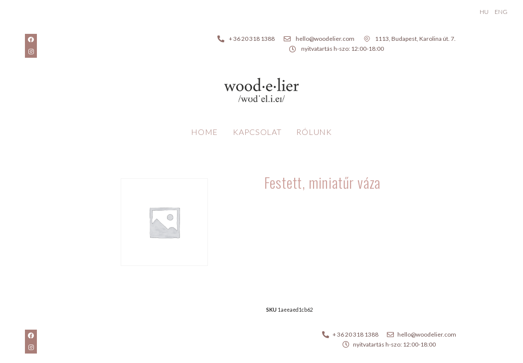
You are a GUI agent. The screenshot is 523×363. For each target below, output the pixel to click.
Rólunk (314, 131)
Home (204, 131)
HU (484, 11)
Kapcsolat (257, 131)
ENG (501, 11)
